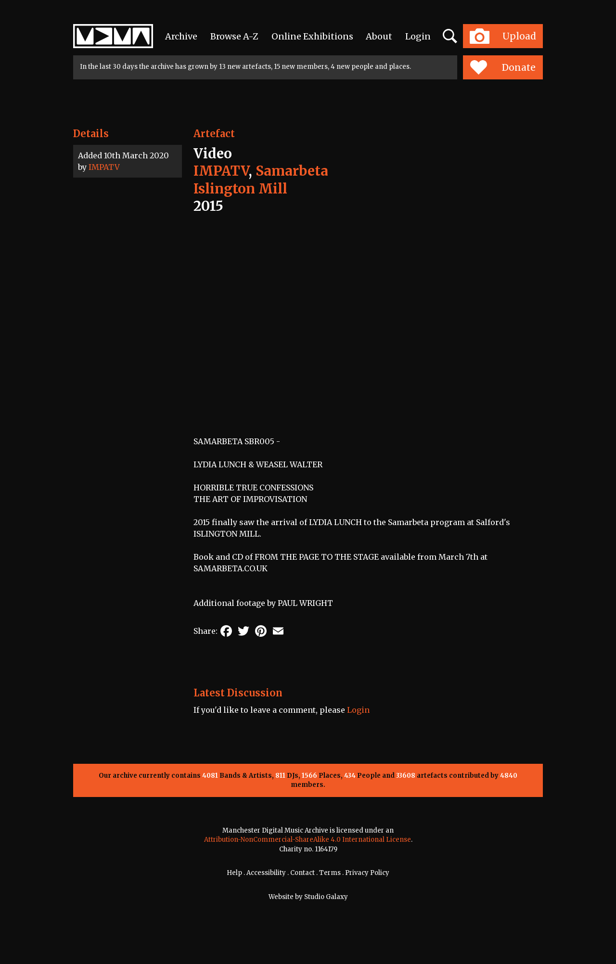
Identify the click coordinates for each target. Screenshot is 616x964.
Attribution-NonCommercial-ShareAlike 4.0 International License (307, 839)
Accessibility (266, 873)
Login (418, 36)
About (379, 36)
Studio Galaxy (326, 897)
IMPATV (104, 167)
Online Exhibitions (312, 36)
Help (234, 873)
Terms (330, 873)
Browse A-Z (234, 36)
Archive (181, 36)
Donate (502, 67)
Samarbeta (292, 171)
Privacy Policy (367, 873)
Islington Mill (240, 188)
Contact (302, 873)
